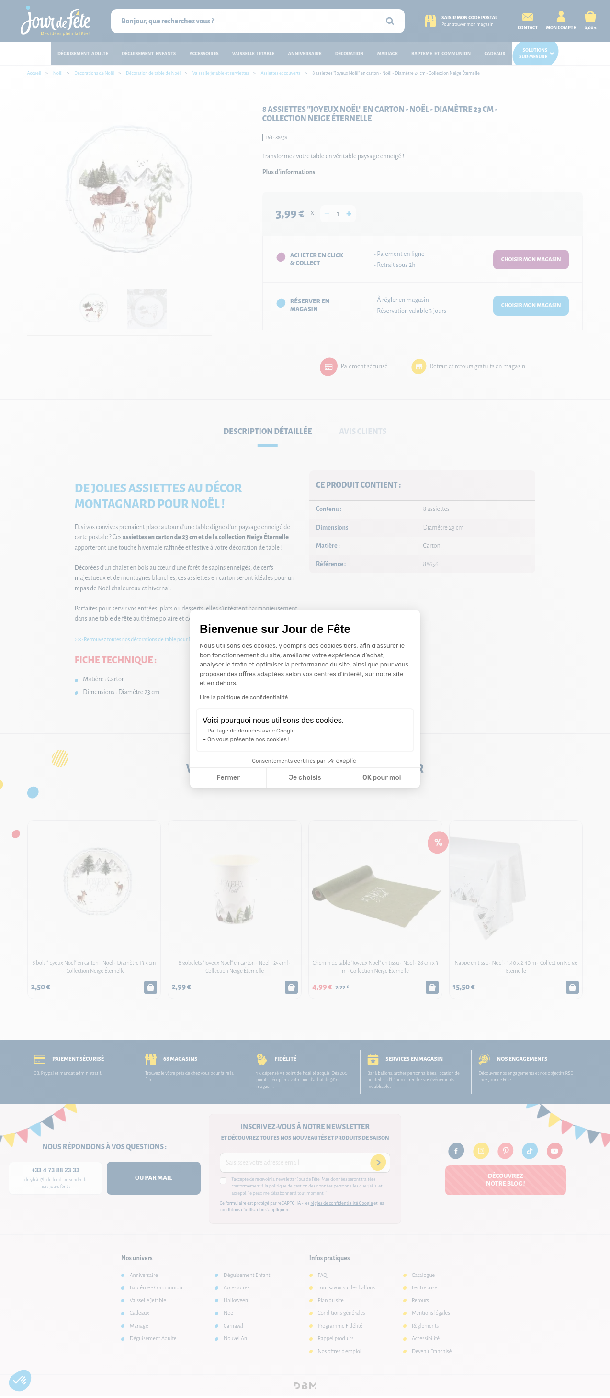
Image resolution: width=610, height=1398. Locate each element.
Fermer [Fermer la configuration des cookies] (228, 778)
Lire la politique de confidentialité (244, 697)
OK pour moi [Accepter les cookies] (381, 778)
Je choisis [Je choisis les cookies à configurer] (305, 778)
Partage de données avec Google (251, 730)
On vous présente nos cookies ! (248, 739)
